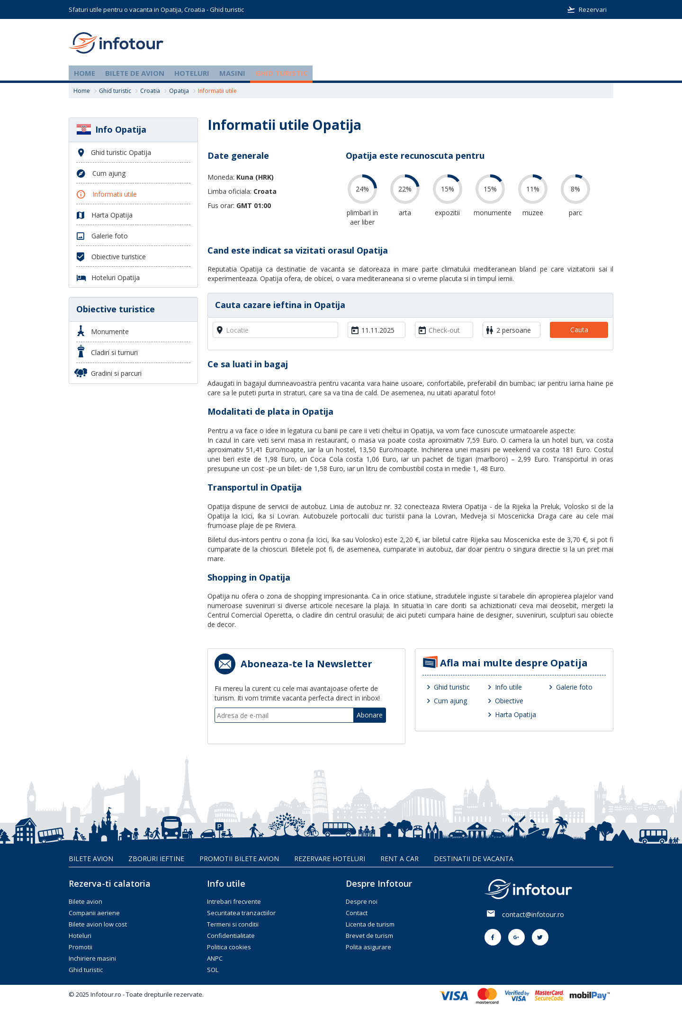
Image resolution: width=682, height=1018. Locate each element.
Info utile (508, 686)
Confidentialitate (231, 935)
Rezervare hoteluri (329, 858)
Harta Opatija (515, 714)
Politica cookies (229, 947)
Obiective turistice (115, 309)
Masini (232, 73)
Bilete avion (91, 858)
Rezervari (587, 9)
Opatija (179, 91)
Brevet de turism (369, 935)
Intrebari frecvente (234, 901)
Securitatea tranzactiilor (241, 913)
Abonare (370, 714)
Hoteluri (191, 73)
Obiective (509, 700)
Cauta (579, 329)
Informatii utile (106, 195)
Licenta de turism (370, 924)
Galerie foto (574, 686)
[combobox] (275, 330)
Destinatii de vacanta (473, 858)
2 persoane (513, 330)
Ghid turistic (281, 73)
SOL (212, 969)
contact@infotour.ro (533, 914)
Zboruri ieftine (156, 858)
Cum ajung (450, 700)
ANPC (215, 958)
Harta (104, 215)
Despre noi (361, 901)
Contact (357, 913)
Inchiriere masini (92, 958)
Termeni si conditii (233, 924)
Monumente (103, 330)
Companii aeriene (94, 913)
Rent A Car (399, 858)
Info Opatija (111, 129)
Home (84, 73)
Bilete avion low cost (98, 924)
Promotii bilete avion (239, 858)
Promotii (80, 947)
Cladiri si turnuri (107, 351)
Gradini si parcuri (109, 373)
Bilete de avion (134, 73)
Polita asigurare (368, 947)
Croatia (150, 91)
